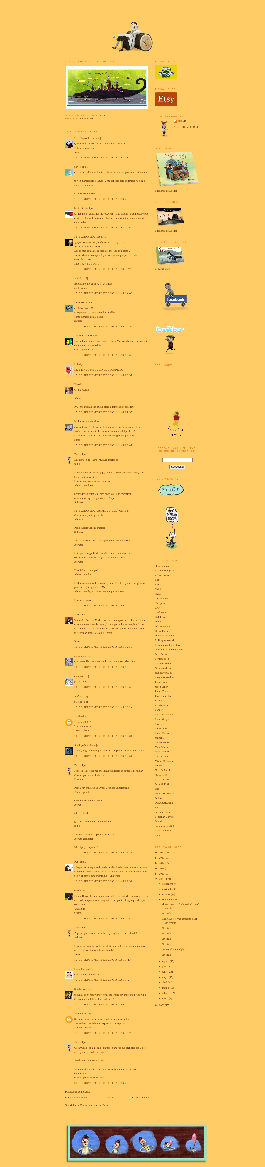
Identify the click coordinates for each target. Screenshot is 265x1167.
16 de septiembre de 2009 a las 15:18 (103, 666)
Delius (158, 621)
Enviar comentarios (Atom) (94, 1105)
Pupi (76, 861)
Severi (77, 166)
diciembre (167, 883)
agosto (166, 961)
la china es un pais (84, 421)
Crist (157, 607)
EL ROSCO (80, 302)
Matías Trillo (162, 742)
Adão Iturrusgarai (164, 570)
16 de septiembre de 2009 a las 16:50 (103, 686)
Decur (77, 454)
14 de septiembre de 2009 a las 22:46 (103, 198)
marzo (166, 987)
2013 (162, 857)
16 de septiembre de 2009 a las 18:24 (103, 707)
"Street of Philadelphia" (174, 949)
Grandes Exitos (163, 663)
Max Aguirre (162, 746)
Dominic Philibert (164, 635)
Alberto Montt (162, 575)
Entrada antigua (140, 1097)
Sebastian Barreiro (165, 816)
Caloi (158, 589)
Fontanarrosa (162, 658)
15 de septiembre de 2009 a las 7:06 (102, 227)
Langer (159, 709)
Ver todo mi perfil (186, 127)
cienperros (79, 676)
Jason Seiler (161, 686)
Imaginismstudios (164, 677)
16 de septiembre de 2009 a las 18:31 (103, 735)
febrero (166, 993)
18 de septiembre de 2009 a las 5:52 (102, 1004)
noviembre (168, 888)
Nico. (77, 614)
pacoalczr (79, 655)
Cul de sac (160, 616)
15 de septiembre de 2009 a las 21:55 (103, 412)
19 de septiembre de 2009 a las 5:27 (102, 1032)
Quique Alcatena (164, 802)
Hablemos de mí (163, 672)
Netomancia (80, 1013)
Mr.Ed (158, 765)
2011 (162, 868)
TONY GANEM (83, 335)
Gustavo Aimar (163, 668)
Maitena (159, 737)
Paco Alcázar (162, 779)
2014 (162, 852)
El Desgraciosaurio (165, 640)
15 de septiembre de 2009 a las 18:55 (103, 354)
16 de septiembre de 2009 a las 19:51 (103, 755)
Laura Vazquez (163, 719)
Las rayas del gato (164, 714)
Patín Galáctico (163, 784)
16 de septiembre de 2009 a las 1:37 (102, 605)
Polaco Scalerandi (164, 793)
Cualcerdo (160, 612)
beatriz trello (81, 208)
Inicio (110, 1097)
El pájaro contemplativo (168, 644)
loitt (76, 364)
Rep (157, 807)
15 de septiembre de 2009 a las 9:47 (102, 268)
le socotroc (89, 118)
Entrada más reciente (76, 1097)
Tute (157, 835)
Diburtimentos (162, 626)
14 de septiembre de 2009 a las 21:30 (103, 157)
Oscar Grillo (81, 968)
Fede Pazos (161, 654)
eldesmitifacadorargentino (169, 649)
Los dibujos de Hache (86, 138)
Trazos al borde (163, 830)
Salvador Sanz (162, 812)
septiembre (168, 899)
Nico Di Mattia (163, 770)
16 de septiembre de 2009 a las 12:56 (103, 646)
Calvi (158, 593)
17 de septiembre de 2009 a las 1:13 (102, 959)
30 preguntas (162, 565)
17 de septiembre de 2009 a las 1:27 (102, 979)
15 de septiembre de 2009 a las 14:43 (103, 293)
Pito (76, 384)
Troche (78, 716)
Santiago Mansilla (84, 745)
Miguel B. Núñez (164, 760)
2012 (162, 863)
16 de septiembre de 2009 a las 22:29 (103, 852)
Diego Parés (161, 630)
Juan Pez (159, 700)
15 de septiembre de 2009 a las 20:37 (103, 375)
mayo (165, 977)
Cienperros (161, 603)
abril (165, 982)
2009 (162, 878)
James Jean (161, 682)
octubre (166, 894)
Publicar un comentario (77, 1091)
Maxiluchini (161, 756)
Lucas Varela (162, 733)
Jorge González (163, 695)
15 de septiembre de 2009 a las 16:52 (103, 326)
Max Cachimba (163, 751)
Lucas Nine (161, 728)
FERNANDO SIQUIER (87, 236)
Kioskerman (161, 705)
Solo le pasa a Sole (165, 825)
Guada (77, 890)
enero (165, 998)
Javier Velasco (162, 691)
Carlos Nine (161, 598)
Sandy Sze (80, 988)
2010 (162, 873)
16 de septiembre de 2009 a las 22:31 (103, 881)
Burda (158, 584)
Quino (158, 798)
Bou (157, 579)
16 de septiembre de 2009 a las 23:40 (103, 918)
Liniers (159, 723)
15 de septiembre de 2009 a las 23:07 (103, 445)
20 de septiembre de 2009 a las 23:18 (103, 1082)
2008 (162, 1005)
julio (165, 966)
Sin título (166, 913)
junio (165, 971)
